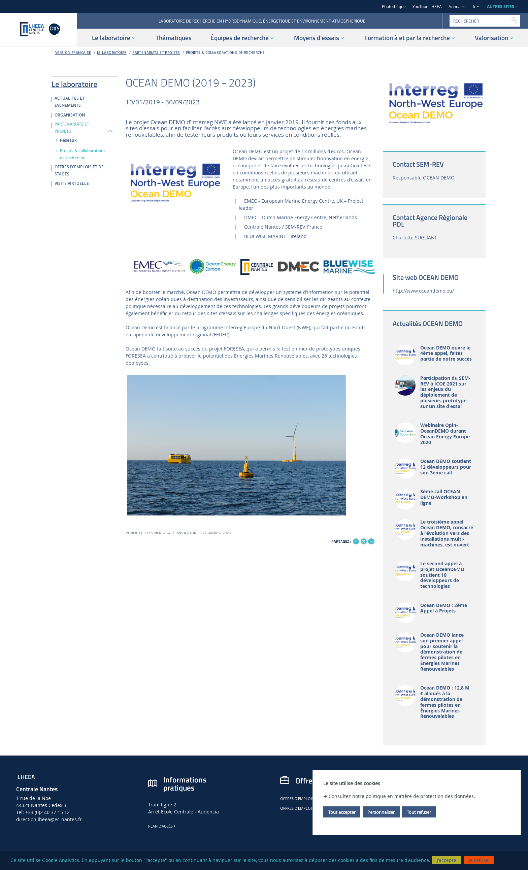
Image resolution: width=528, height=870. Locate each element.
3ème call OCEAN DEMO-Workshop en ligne (443, 497)
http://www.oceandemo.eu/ (423, 291)
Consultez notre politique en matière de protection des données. (402, 796)
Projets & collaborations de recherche (225, 53)
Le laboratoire (112, 53)
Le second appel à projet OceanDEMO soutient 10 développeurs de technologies (442, 575)
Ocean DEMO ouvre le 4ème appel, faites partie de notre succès (446, 353)
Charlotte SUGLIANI (414, 237)
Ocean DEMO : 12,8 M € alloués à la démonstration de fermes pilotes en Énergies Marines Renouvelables (444, 702)
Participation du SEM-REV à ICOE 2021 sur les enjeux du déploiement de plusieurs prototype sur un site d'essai (445, 392)
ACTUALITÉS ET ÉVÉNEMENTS (70, 102)
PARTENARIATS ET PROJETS (156, 53)
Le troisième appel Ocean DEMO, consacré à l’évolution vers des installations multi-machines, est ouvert (446, 533)
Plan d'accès (162, 826)
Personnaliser (381, 812)
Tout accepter (342, 812)
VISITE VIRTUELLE (72, 183)
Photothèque (394, 6)
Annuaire (457, 6)
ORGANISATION (70, 115)
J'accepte (446, 860)
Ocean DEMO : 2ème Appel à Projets (443, 608)
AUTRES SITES (500, 6)
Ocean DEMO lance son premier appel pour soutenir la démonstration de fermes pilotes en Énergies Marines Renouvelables (442, 652)
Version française (73, 53)
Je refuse (479, 860)
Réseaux (68, 140)
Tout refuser (419, 812)
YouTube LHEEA (427, 6)
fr (474, 6)
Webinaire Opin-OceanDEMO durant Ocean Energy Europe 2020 (445, 434)
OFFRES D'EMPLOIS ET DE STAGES (79, 170)
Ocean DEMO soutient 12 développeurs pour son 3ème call (445, 467)
